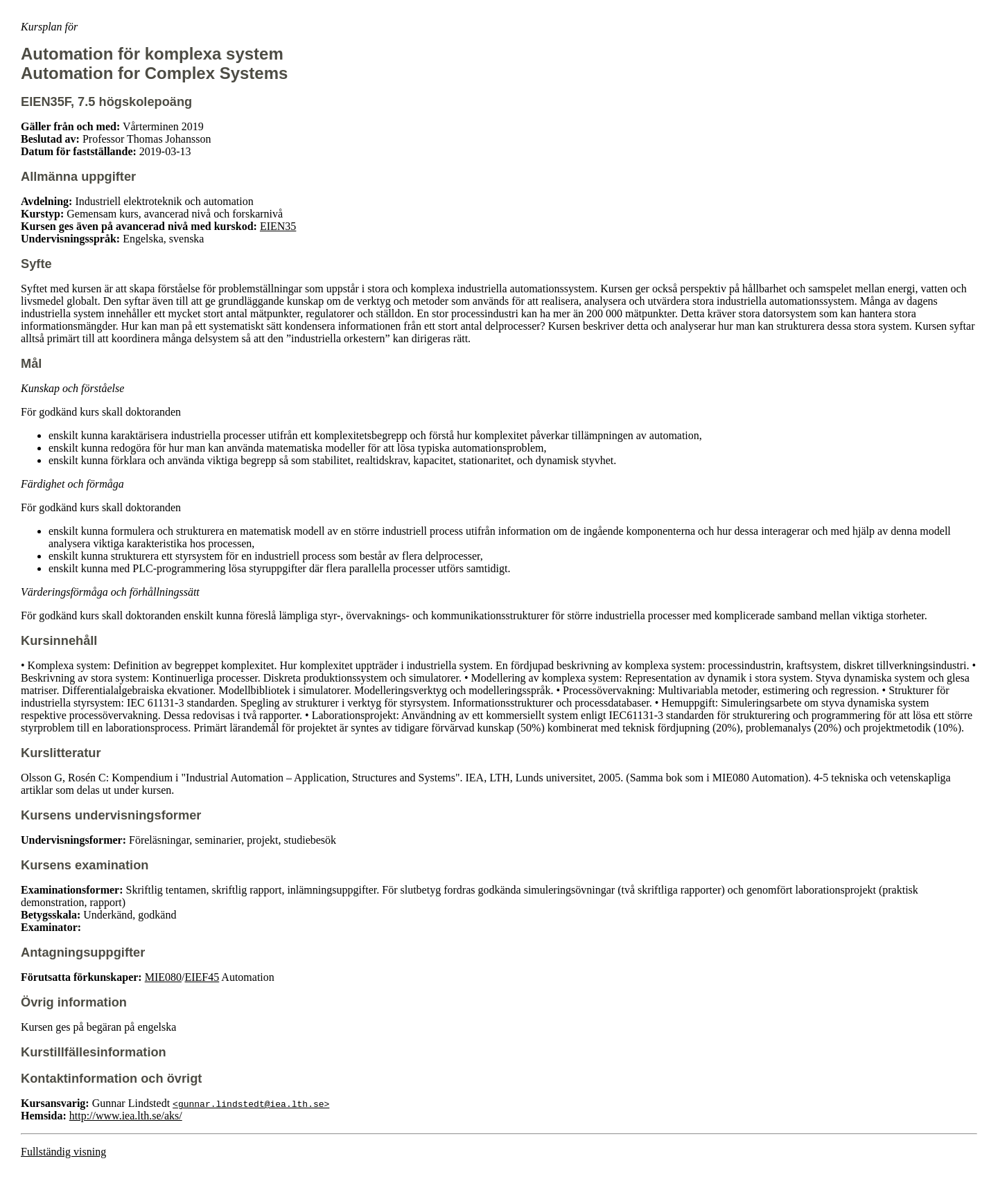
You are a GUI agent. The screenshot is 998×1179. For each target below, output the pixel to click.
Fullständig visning (63, 1152)
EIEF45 (201, 977)
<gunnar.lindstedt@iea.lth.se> (251, 1103)
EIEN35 (278, 226)
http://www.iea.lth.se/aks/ (125, 1116)
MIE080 (163, 977)
